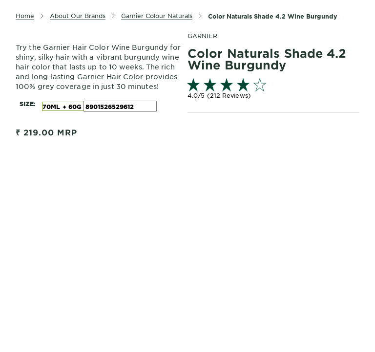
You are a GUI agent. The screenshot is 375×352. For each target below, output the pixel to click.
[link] (273, 90)
